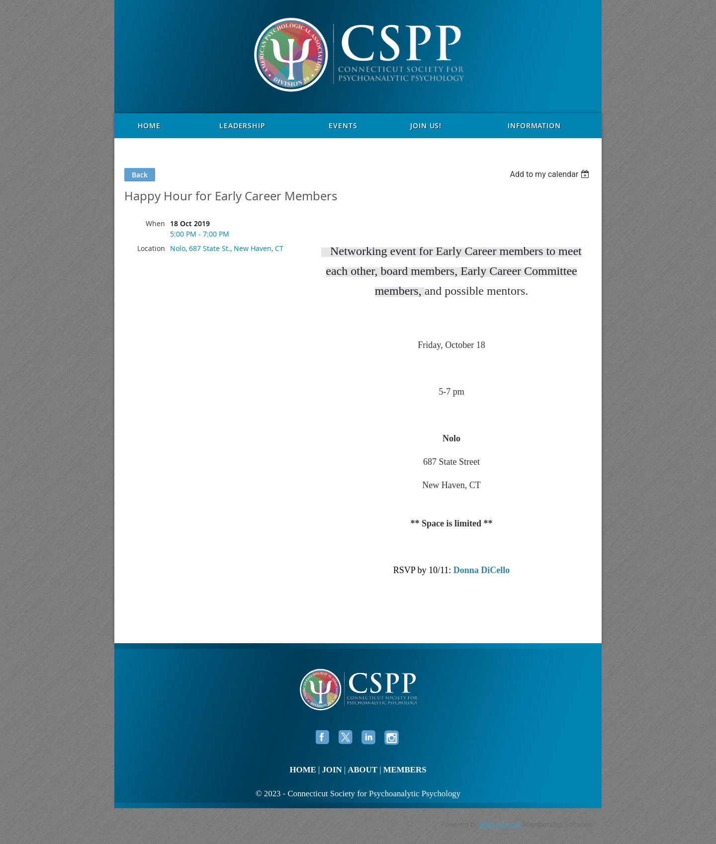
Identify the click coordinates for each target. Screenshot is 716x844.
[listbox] (551, 174)
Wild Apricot (500, 824)
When (155, 223)
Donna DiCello (481, 570)
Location (151, 248)
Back (140, 174)
